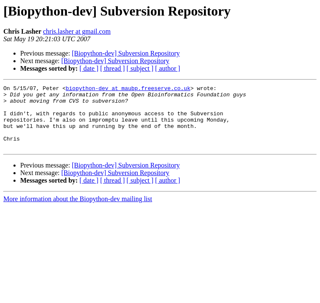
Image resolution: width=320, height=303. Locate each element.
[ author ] (167, 68)
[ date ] (88, 68)
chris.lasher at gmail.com (77, 31)
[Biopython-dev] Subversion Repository (126, 53)
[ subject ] (140, 68)
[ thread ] (112, 68)
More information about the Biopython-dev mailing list (77, 211)
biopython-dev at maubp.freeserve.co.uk (128, 89)
